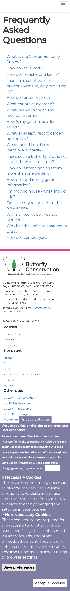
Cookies (9, 345)
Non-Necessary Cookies (28, 515)
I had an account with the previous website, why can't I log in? (36, 85)
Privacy (9, 340)
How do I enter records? (29, 97)
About (8, 363)
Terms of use (13, 334)
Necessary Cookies (23, 478)
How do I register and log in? (33, 74)
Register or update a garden (24, 374)
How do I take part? (25, 68)
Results (9, 380)
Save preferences (18, 568)
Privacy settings (35, 420)
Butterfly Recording (18, 408)
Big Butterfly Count (17, 403)
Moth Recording (15, 414)
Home (8, 357)
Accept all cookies (50, 584)
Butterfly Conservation (19, 397)
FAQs (7, 368)
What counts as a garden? (30, 104)
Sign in (8, 385)
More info (52, 469)
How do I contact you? (27, 237)
